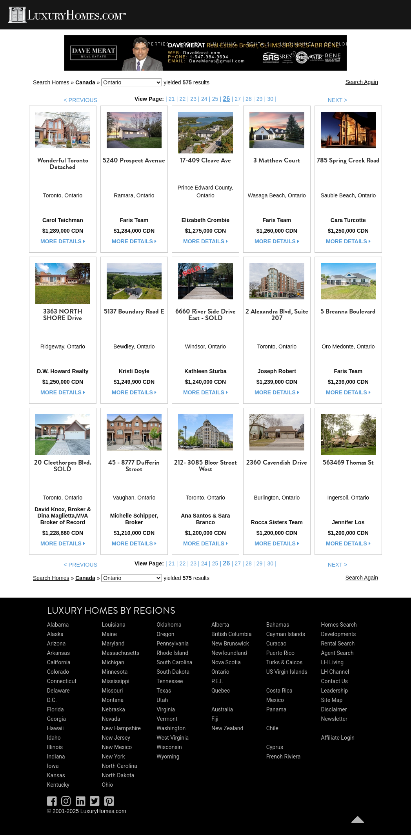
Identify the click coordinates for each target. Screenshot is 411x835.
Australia (222, 709)
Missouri (112, 690)
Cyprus (274, 747)
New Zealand (227, 728)
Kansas (56, 775)
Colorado (58, 672)
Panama (276, 709)
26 (226, 98)
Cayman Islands (285, 634)
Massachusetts (121, 653)
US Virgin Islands (286, 672)
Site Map (331, 700)
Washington (170, 728)
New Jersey (116, 738)
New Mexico (117, 747)
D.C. (52, 700)
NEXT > (337, 100)
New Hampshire (121, 728)
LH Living (223, 44)
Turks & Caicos (284, 662)
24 (204, 99)
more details (62, 241)
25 (215, 99)
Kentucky (58, 785)
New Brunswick (230, 643)
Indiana (56, 756)
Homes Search (338, 625)
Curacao (276, 643)
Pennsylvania (172, 643)
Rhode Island (172, 653)
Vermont (166, 719)
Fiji (214, 719)
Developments (345, 44)
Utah (162, 700)
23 (193, 99)
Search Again (362, 82)
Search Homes (51, 82)
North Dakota (118, 775)
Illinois (55, 747)
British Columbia (231, 634)
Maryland (113, 643)
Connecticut (61, 681)
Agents (189, 44)
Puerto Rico (280, 653)
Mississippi (115, 681)
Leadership (334, 690)
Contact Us (334, 681)
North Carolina (119, 766)
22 (183, 99)
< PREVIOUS (80, 100)
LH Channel (297, 44)
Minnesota (115, 672)
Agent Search (337, 653)
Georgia (56, 719)
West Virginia (172, 738)
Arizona (56, 643)
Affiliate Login (338, 738)
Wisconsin (169, 747)
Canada (85, 82)
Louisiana (113, 625)
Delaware (58, 690)
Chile (272, 728)
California (59, 662)
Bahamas (277, 625)
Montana (113, 700)
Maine (109, 634)
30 (270, 99)
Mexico (275, 700)
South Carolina (174, 662)
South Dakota (172, 672)
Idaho (54, 738)
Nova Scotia (226, 662)
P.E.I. (217, 681)
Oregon (165, 634)
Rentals (258, 44)
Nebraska (113, 709)
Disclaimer (334, 709)
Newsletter (334, 719)
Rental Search (338, 643)
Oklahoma (168, 625)
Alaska (55, 634)
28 (249, 99)
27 (238, 99)
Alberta (220, 625)
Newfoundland (229, 653)
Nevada (111, 719)
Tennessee (169, 681)
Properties (152, 44)
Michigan (113, 662)
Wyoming (167, 756)
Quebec (220, 690)
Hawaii (55, 728)
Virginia (165, 709)
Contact (390, 44)
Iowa (53, 766)
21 (172, 99)
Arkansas (58, 653)
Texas (163, 690)
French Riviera (283, 756)
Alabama (58, 625)
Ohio (107, 785)
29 (259, 99)
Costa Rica (279, 690)
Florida (55, 709)
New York (113, 756)
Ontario (220, 672)
